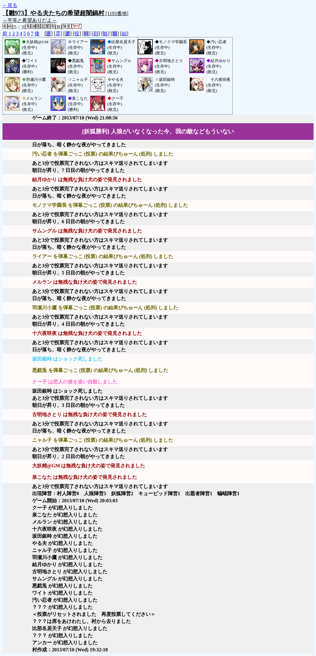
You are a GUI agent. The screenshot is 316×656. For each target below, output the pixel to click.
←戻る (9, 5)
